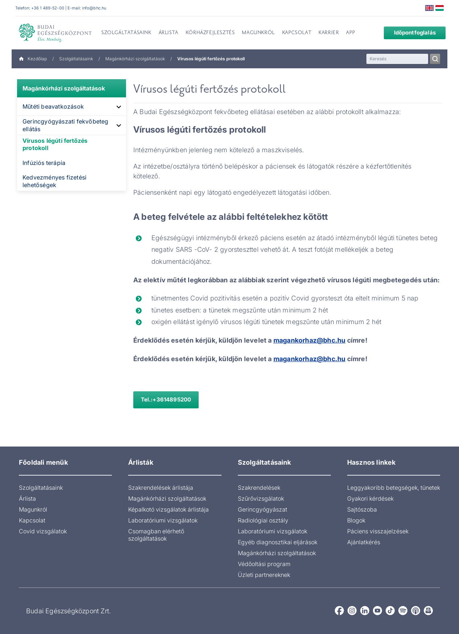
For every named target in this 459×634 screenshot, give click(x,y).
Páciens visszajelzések (378, 531)
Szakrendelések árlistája (160, 487)
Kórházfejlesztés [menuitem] (210, 33)
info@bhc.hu (94, 8)
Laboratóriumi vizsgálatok (163, 520)
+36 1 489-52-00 (47, 8)
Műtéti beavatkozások (53, 106)
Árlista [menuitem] (168, 33)
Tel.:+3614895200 (166, 399)
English (429, 8)
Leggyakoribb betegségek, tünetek (393, 487)
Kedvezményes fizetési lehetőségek (54, 181)
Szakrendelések (259, 487)
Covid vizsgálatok (43, 531)
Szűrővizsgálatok (261, 498)
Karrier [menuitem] (328, 33)
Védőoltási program (264, 564)
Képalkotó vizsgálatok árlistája (168, 509)
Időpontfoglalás (409, 32)
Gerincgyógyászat (262, 509)
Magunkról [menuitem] (258, 33)
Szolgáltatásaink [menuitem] (126, 33)
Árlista (27, 498)
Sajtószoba (362, 509)
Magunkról (33, 509)
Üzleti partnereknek (264, 574)
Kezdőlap (33, 58)
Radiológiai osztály (263, 520)
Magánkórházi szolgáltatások (135, 58)
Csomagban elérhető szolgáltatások (156, 535)
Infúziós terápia (44, 162)
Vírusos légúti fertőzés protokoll (55, 144)
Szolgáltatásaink (76, 58)
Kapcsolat (32, 520)
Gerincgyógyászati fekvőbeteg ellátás (66, 125)
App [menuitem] (350, 33)
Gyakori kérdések (370, 498)
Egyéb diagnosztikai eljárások (277, 542)
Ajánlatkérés (363, 542)
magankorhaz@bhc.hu (309, 359)
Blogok (356, 520)
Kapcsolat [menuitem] (296, 33)
